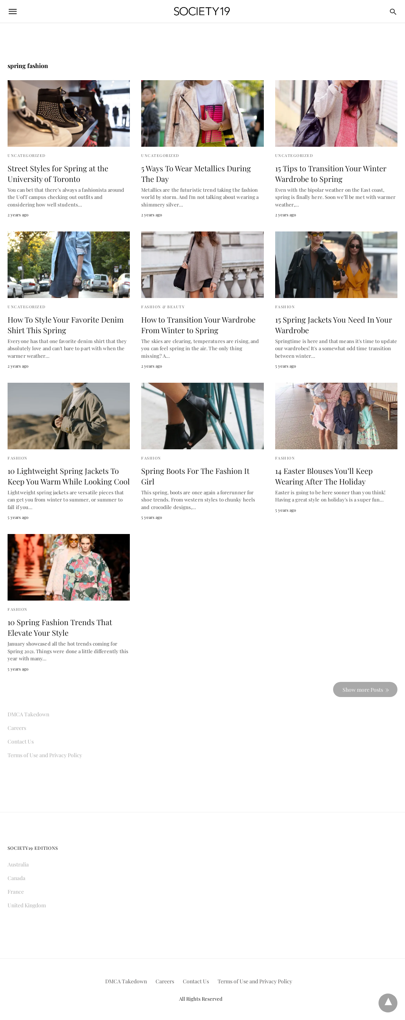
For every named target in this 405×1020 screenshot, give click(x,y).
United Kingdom (27, 905)
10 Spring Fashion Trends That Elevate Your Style (60, 627)
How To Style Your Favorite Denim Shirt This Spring (66, 324)
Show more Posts (363, 689)
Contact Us (21, 741)
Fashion (285, 306)
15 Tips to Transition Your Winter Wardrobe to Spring (330, 173)
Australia (18, 864)
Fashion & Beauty (163, 306)
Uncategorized (27, 155)
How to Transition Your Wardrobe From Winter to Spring (198, 324)
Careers (17, 727)
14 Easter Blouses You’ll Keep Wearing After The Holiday (324, 476)
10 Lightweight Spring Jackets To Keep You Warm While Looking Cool (69, 476)
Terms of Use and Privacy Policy (45, 755)
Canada (16, 878)
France (16, 891)
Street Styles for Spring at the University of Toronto (58, 173)
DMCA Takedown (28, 714)
